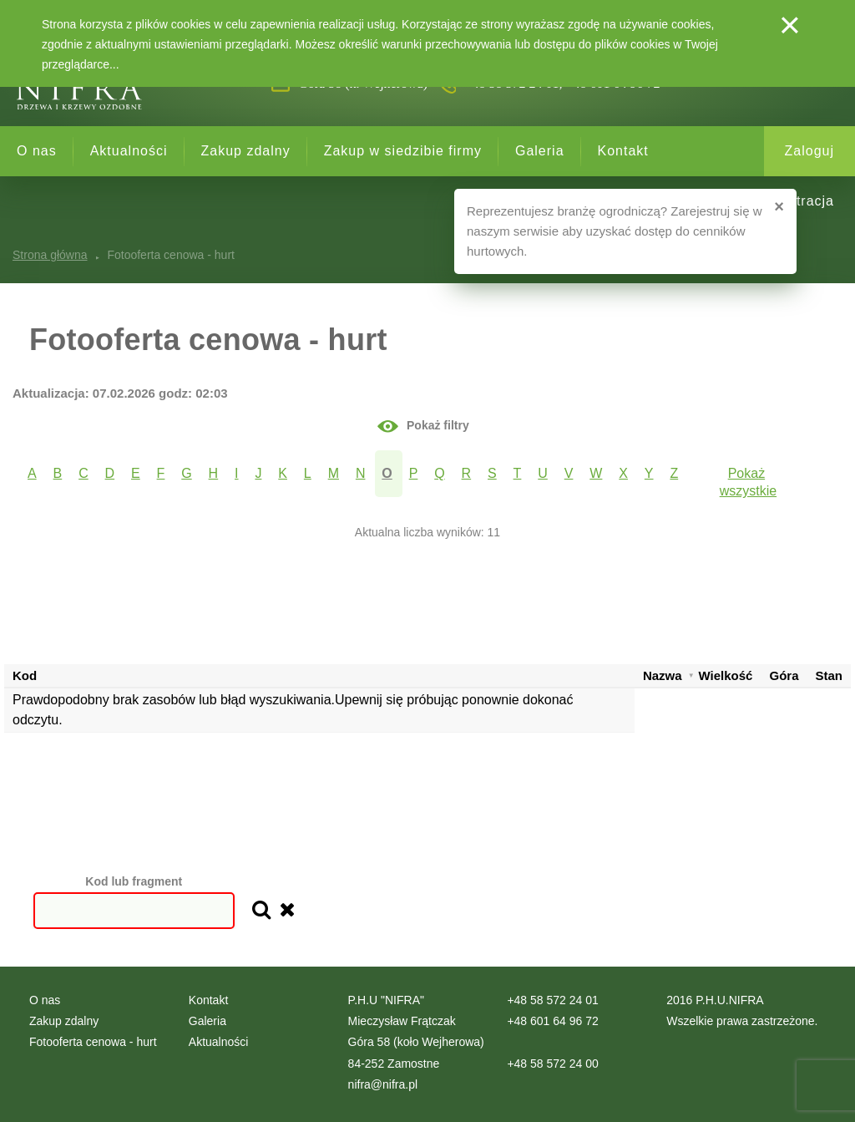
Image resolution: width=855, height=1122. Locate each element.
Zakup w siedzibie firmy (403, 151)
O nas (37, 151)
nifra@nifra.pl (382, 1084)
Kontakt (623, 151)
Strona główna (50, 254)
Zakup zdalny (246, 151)
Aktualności (129, 151)
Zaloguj (809, 151)
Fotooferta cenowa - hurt (93, 1041)
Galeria (539, 151)
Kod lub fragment (133, 881)
